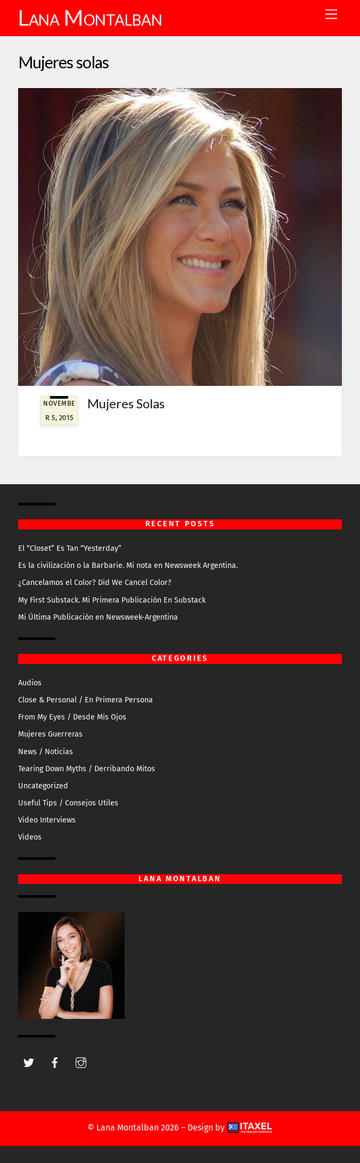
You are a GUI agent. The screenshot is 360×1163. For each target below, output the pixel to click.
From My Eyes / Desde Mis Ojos (72, 717)
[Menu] (331, 14)
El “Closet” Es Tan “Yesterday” (69, 548)
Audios (30, 682)
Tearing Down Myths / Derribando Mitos (86, 768)
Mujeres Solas (126, 403)
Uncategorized (43, 785)
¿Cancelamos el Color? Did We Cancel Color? (94, 582)
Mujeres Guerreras (50, 734)
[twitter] (28, 1061)
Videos (30, 837)
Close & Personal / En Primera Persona (85, 700)
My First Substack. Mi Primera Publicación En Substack (112, 600)
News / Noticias (45, 751)
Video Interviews (47, 820)
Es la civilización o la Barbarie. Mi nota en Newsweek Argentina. (128, 565)
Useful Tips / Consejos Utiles (68, 803)
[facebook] (55, 1061)
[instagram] (81, 1061)
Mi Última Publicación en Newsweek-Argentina (98, 617)
